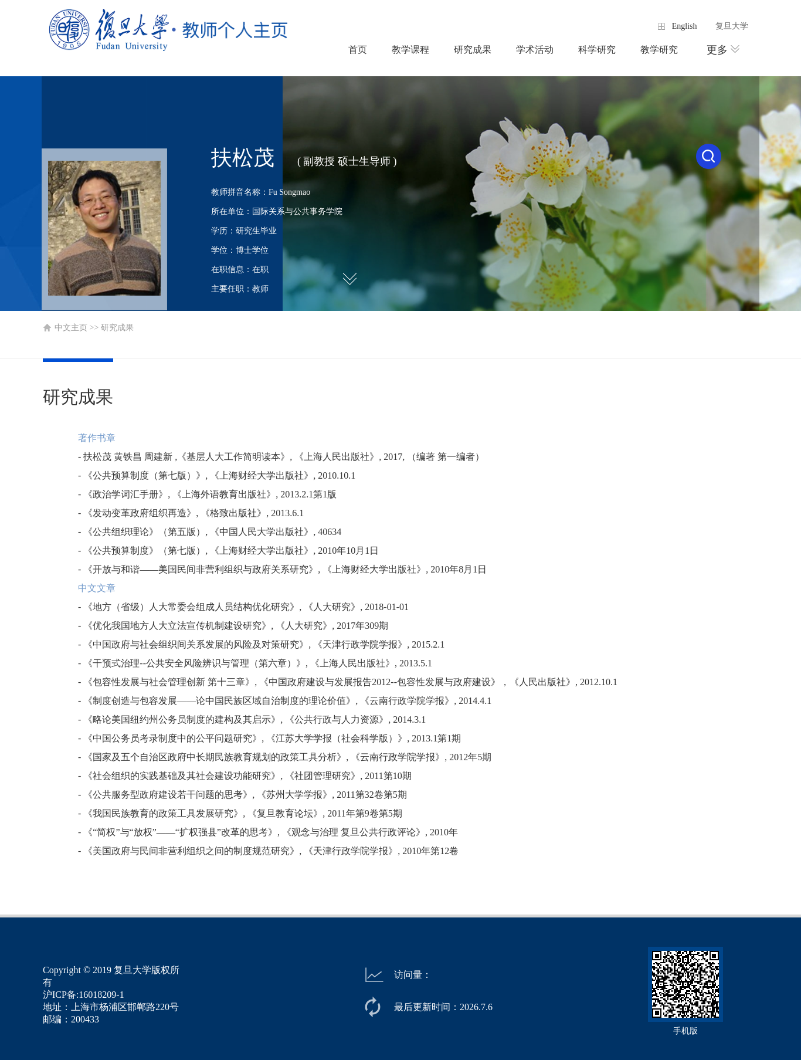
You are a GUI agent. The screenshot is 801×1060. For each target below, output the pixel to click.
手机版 (685, 1031)
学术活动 (535, 50)
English (684, 26)
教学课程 (410, 50)
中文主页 (71, 327)
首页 (357, 50)
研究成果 (472, 50)
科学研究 (597, 50)
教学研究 (659, 50)
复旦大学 (731, 26)
